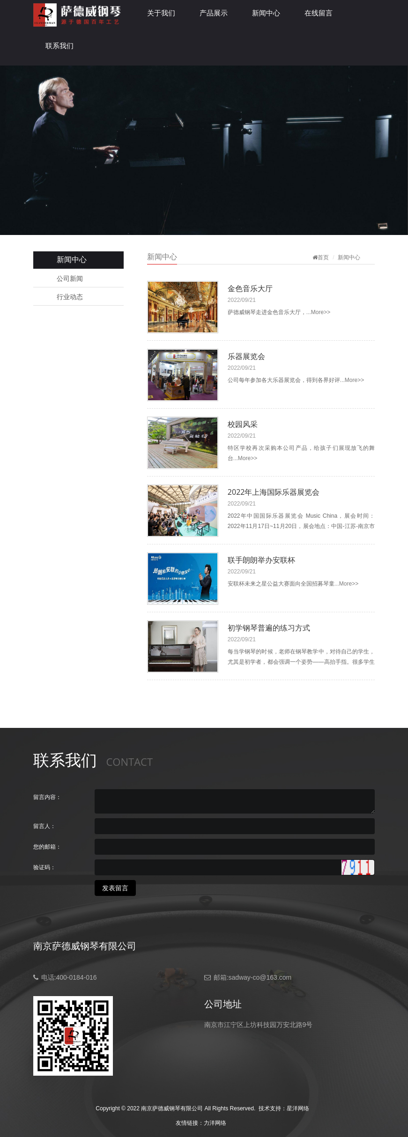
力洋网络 (215, 1123)
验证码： (44, 867)
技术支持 (270, 1108)
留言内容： (47, 797)
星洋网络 (298, 1108)
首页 (323, 257)
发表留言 (115, 888)
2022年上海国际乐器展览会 (274, 492)
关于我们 (161, 13)
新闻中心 (266, 13)
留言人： (44, 826)
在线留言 (318, 13)
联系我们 (59, 46)
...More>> (318, 312)
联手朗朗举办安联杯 (261, 560)
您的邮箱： (47, 847)
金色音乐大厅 (250, 288)
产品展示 (214, 13)
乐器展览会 (246, 356)
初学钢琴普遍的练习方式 (269, 628)
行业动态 (70, 297)
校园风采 (243, 424)
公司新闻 (70, 278)
